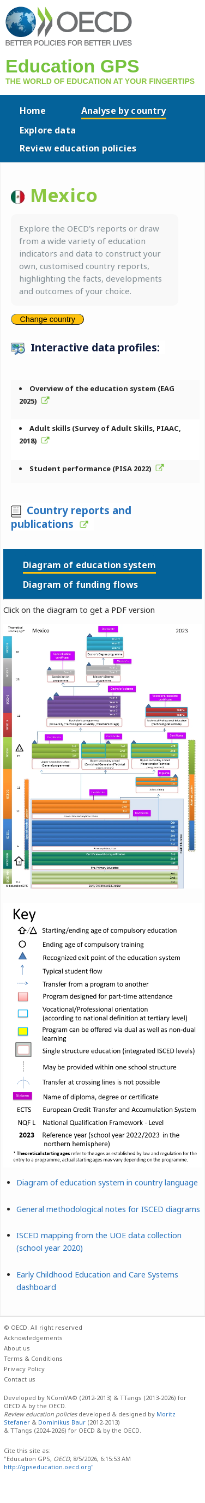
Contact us (19, 1379)
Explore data (48, 130)
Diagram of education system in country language (107, 1182)
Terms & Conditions (33, 1358)
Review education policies (78, 148)
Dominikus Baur (62, 1422)
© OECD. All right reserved (43, 1327)
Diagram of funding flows (80, 585)
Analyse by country (123, 111)
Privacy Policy (24, 1369)
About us (17, 1348)
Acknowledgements (33, 1338)
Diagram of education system (89, 565)
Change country (47, 319)
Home (33, 111)
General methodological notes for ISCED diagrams (108, 1209)
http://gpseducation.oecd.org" (49, 1467)
